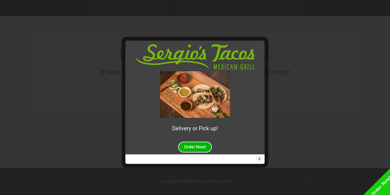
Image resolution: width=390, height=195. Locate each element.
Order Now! (195, 147)
